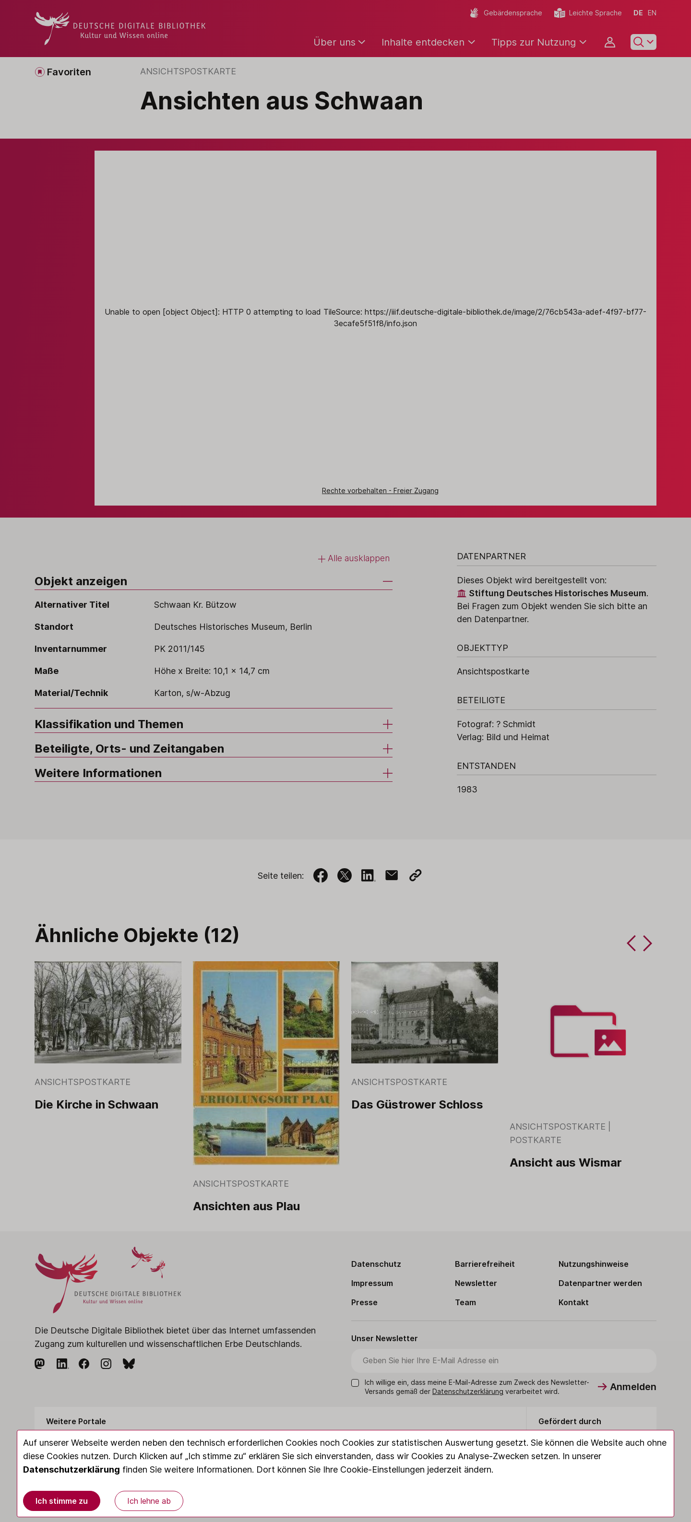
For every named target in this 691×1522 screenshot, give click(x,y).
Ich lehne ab (149, 1501)
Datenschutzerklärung (71, 1469)
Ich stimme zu (62, 1501)
